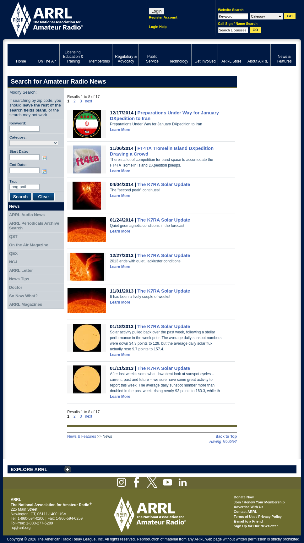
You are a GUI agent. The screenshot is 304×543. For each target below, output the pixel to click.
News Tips (19, 279)
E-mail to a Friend (248, 521)
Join (237, 502)
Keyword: (17, 123)
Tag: (13, 181)
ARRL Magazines (25, 304)
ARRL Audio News (27, 214)
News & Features (81, 436)
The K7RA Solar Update (164, 184)
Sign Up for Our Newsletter (256, 526)
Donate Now (244, 497)
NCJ (13, 262)
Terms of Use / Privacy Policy (258, 516)
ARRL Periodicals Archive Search (34, 226)
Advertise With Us (248, 507)
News (14, 206)
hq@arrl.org (21, 527)
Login (156, 11)
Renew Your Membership (264, 502)
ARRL (68, 19)
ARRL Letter (21, 270)
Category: (18, 137)
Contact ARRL (245, 511)
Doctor (15, 287)
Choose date (45, 158)
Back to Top (226, 436)
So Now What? (23, 295)
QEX (13, 253)
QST (13, 236)
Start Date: (18, 151)
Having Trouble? (223, 441)
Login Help (158, 27)
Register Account (163, 17)
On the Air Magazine (28, 245)
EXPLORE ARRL (29, 469)
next (88, 101)
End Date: (18, 164)
